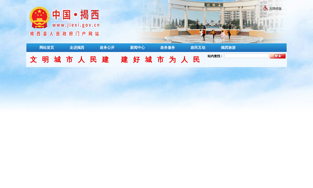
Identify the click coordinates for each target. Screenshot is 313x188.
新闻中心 (137, 47)
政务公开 (107, 47)
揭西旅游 (228, 47)
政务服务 (167, 47)
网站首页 (46, 47)
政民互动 (198, 47)
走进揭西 (77, 47)
